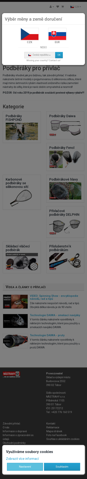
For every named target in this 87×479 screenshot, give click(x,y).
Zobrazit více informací (22, 458)
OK (59, 55)
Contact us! (54, 60)
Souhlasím (62, 466)
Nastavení (25, 466)
